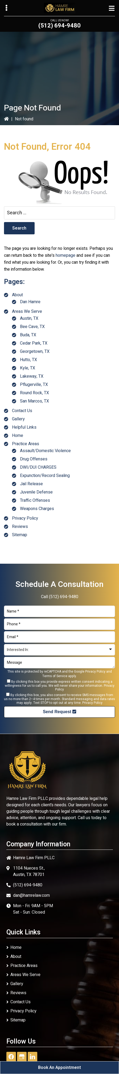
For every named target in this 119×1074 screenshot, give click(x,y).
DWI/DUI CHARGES (38, 467)
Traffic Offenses (35, 500)
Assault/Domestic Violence (45, 451)
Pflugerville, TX (34, 384)
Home (17, 435)
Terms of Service (54, 676)
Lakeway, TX (31, 376)
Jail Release (31, 484)
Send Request (59, 711)
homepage (65, 255)
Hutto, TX (28, 360)
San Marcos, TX (34, 401)
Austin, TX (29, 318)
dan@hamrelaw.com (31, 895)
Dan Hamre (30, 302)
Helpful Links (24, 427)
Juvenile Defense (36, 492)
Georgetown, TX (35, 351)
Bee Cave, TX (32, 326)
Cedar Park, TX (33, 343)
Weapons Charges (37, 509)
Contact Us (22, 411)
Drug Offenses (33, 459)
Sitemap (19, 535)
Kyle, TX (27, 368)
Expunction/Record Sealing (45, 475)
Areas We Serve (27, 311)
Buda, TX (28, 335)
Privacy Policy (25, 518)
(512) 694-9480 (59, 25)
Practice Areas (25, 444)
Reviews (20, 526)
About (17, 295)
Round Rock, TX (34, 393)
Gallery (18, 419)
